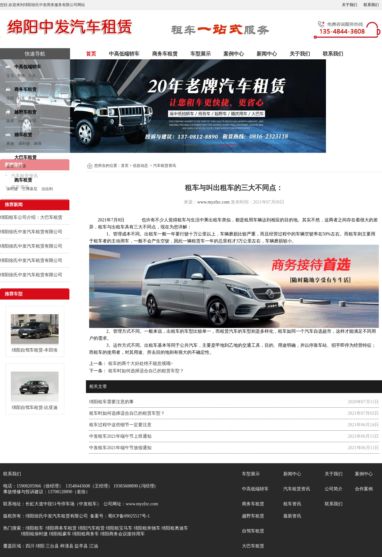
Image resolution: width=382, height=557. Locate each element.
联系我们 (371, 5)
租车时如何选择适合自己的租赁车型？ (145, 370)
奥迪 (10, 143)
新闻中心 (267, 53)
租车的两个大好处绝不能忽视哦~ (140, 363)
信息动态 (140, 165)
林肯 (38, 143)
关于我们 (349, 5)
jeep (21, 121)
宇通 (22, 166)
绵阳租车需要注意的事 (111, 401)
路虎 (10, 121)
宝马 (10, 75)
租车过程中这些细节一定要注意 (120, 424)
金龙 (10, 166)
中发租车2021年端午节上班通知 (120, 436)
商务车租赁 (165, 53)
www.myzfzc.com (213, 202)
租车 (181, 220)
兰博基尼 (30, 189)
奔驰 (21, 75)
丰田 (10, 98)
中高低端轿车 (124, 53)
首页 (91, 53)
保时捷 (24, 143)
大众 (32, 75)
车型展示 (200, 53)
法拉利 (47, 189)
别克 (21, 98)
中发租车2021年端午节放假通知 (120, 447)
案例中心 (233, 53)
